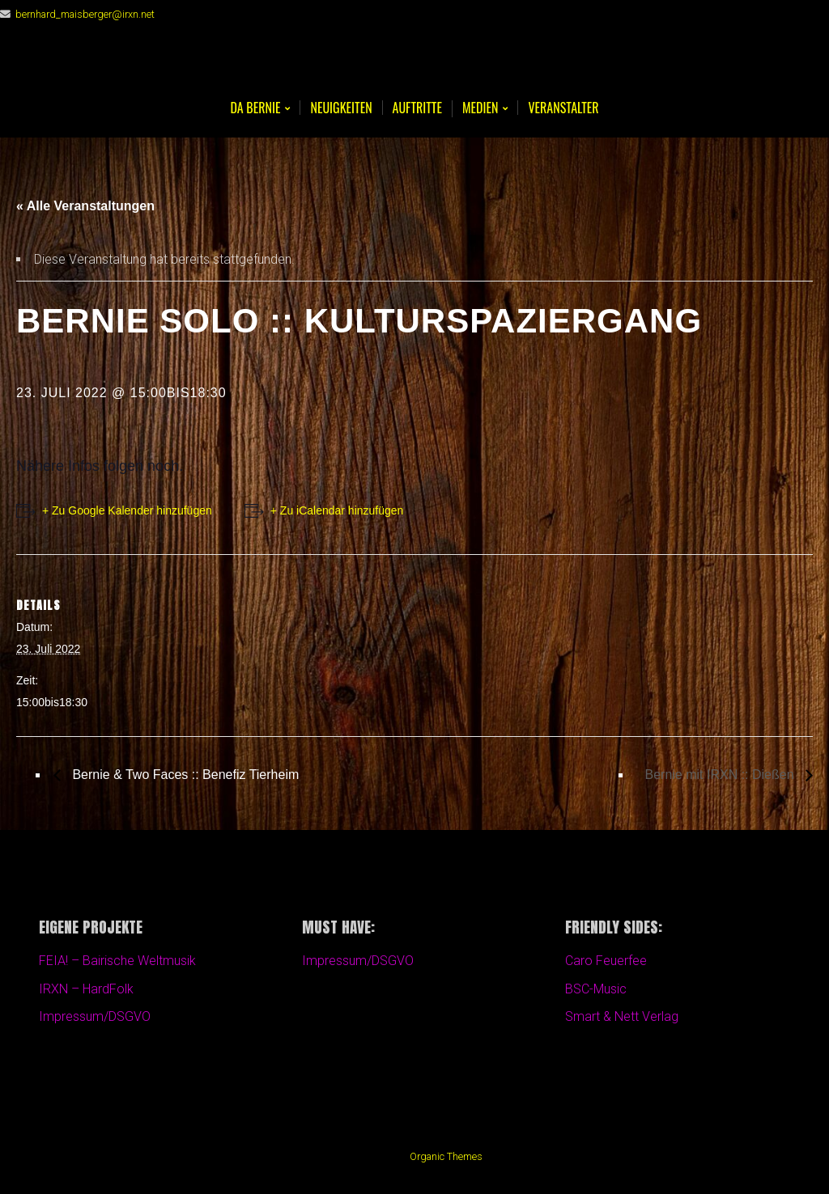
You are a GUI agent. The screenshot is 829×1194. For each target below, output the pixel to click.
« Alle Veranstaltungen (85, 206)
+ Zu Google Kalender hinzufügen (127, 510)
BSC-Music (596, 989)
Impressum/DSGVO (95, 1016)
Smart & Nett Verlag (621, 1016)
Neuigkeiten (341, 107)
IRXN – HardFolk (86, 989)
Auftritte (417, 107)
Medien (480, 108)
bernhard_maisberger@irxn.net (85, 14)
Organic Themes (446, 1156)
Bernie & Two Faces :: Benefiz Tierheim (184, 774)
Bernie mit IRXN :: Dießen (721, 774)
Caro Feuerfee (606, 960)
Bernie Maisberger (414, 65)
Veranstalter (563, 107)
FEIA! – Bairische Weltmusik (117, 960)
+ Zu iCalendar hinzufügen (337, 510)
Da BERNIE (255, 108)
